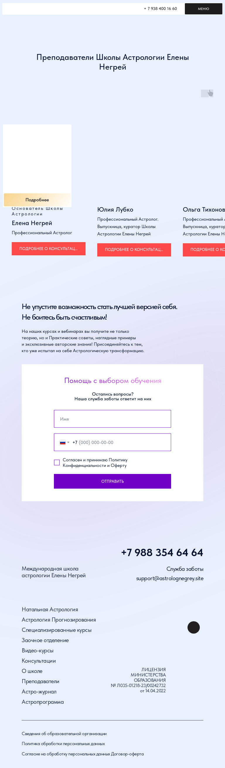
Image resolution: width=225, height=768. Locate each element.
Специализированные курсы (56, 629)
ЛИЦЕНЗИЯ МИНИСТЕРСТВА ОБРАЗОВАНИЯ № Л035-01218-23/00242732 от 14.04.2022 (138, 680)
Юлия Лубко (115, 209)
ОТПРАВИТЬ (112, 481)
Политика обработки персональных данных (63, 743)
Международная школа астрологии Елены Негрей (54, 572)
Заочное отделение (45, 640)
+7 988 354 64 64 (162, 552)
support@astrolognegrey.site (170, 578)
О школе (32, 670)
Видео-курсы (38, 650)
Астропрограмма (43, 701)
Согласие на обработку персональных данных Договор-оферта (83, 754)
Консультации (39, 660)
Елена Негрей (32, 223)
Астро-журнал (39, 691)
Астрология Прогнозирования (59, 619)
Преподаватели (40, 681)
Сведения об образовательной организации (64, 733)
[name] (112, 419)
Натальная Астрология (50, 609)
